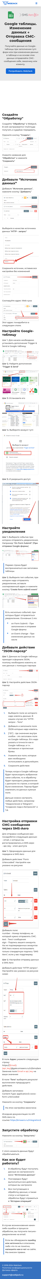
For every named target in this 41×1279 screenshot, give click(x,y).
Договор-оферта (9, 1270)
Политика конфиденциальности (17, 1268)
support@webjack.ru (12, 1275)
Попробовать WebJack (20, 71)
